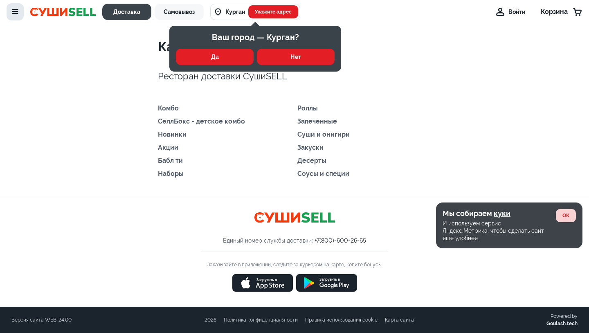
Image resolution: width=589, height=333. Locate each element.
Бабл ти (170, 160)
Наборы (171, 174)
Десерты (311, 160)
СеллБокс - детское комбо (201, 121)
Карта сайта (399, 320)
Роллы (307, 108)
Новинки (172, 134)
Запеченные (317, 121)
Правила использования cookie (341, 320)
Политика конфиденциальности (261, 320)
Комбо (168, 108)
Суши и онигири (323, 134)
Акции (168, 147)
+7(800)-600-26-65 (340, 240)
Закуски (310, 147)
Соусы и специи (323, 174)
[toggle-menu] (15, 11)
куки (502, 213)
